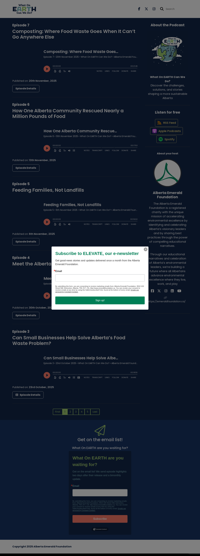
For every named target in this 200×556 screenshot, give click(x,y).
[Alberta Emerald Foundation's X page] (163, 302)
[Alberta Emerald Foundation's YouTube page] (175, 302)
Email (75, 488)
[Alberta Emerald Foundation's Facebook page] (159, 302)
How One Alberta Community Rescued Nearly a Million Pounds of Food (68, 116)
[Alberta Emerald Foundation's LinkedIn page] (170, 302)
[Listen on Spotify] (166, 150)
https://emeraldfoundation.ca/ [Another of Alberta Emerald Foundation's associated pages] (167, 311)
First (57, 414)
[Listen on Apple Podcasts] (165, 139)
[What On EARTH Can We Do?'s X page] (144, 10)
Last (95, 414)
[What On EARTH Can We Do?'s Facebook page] (139, 10)
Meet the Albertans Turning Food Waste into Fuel (69, 266)
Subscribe (100, 521)
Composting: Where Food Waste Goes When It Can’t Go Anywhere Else (73, 36)
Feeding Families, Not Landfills (48, 192)
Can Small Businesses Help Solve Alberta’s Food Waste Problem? (68, 343)
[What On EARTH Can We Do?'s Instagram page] (152, 10)
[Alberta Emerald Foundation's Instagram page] (167, 302)
